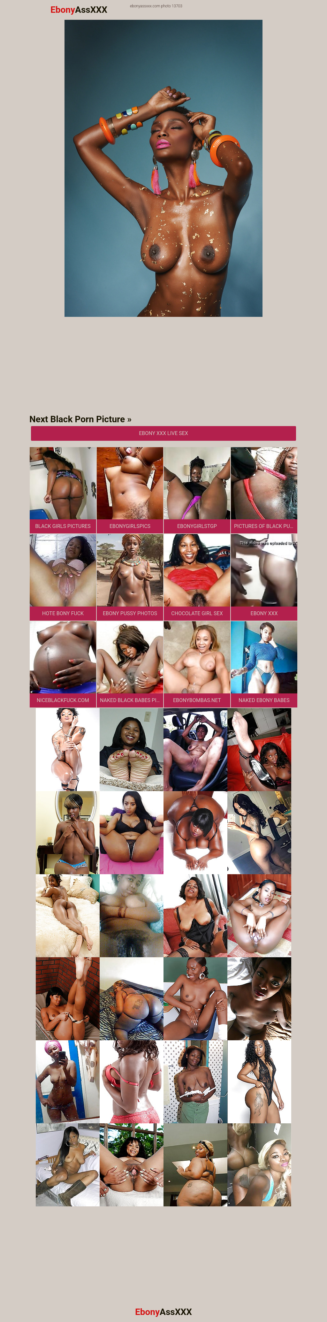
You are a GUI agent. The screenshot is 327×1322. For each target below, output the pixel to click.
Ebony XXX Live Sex (163, 433)
